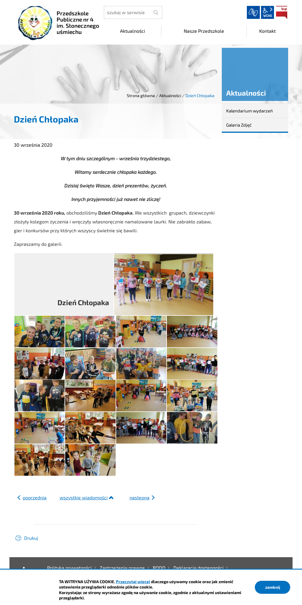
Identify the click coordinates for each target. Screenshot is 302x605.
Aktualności (170, 95)
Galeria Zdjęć (239, 124)
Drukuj (31, 538)
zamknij (272, 587)
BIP (281, 12)
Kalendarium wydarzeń (249, 110)
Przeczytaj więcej (133, 581)
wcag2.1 (267, 12)
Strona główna (141, 95)
